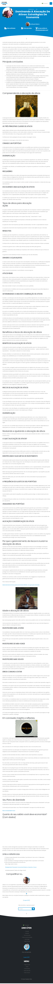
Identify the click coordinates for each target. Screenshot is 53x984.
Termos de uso (27, 935)
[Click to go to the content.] (26, 38)
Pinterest (27, 933)
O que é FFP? (26, 900)
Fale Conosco (27, 972)
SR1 (36, 9)
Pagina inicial (31, 9)
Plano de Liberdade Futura (8, 810)
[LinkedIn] (26, 893)
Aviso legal (27, 939)
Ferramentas (27, 968)
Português (45, 3)
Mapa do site (27, 941)
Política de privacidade (27, 937)
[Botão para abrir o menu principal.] (51, 3)
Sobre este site (27, 970)
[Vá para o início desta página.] (26, 913)
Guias (27, 966)
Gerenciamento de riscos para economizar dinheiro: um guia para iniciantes (20, 585)
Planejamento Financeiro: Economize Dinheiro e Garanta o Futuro (21, 867)
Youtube (27, 931)
